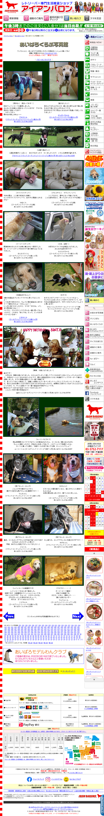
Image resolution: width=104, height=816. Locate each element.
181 (35, 629)
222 (53, 625)
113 (32, 634)
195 (65, 627)
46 (59, 638)
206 (29, 627)
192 (75, 627)
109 (45, 634)
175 (55, 629)
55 (36, 638)
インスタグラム (53, 779)
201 (45, 627)
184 (25, 629)
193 (72, 627)
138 (25, 632)
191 (78, 627)
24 (38, 639)
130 (52, 632)
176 (52, 629)
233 (20, 625)
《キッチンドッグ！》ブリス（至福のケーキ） (94, 599)
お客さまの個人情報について (36, 791)
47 (56, 638)
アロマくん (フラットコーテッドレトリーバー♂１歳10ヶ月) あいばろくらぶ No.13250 (23, 119)
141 (15, 632)
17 (56, 639)
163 (19, 631)
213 (5, 627)
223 (49, 625)
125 (68, 632)
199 (52, 627)
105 (58, 634)
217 (69, 625)
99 (78, 634)
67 (5, 638)
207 (25, 627)
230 (26, 625)
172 (65, 629)
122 (78, 632)
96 (7, 636)
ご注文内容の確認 (79, 791)
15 (61, 639)
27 (30, 639)
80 (49, 636)
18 (54, 639)
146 (75, 631)
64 (13, 638)
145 (78, 631)
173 (62, 629)
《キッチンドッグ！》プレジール (94, 671)
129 (55, 632)
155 (45, 631)
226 (39, 625)
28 (28, 639)
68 (79, 636)
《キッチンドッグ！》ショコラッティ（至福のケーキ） (94, 623)
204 (35, 627)
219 (62, 625)
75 (61, 636)
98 (80, 634)
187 (15, 629)
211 (12, 627)
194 (68, 627)
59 (25, 638)
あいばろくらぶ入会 (52, 791)
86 (33, 636)
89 (25, 636)
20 (49, 639)
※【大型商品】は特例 (91, 708)
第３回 (40, 643)
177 (48, 629)
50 (49, 638)
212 (9, 627)
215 (76, 625)
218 (66, 625)
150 (62, 631)
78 (54, 636)
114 (29, 634)
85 (36, 636)
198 (55, 627)
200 (48, 627)
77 (56, 636)
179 (42, 629)
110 (42, 634)
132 (45, 632)
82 (43, 636)
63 (15, 638)
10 (74, 639)
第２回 (35, 643)
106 (55, 634)
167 (5, 631)
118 (15, 634)
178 (45, 629)
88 (28, 636)
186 (19, 629)
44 (64, 638)
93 (15, 636)
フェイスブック (35, 779)
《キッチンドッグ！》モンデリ (94, 575)
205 (32, 627)
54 (38, 638)
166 (9, 631)
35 (10, 639)
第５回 (51, 643)
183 (29, 629)
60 (23, 638)
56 (33, 638)
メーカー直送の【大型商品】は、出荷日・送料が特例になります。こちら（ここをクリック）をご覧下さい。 (53, 731)
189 (9, 629)
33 (15, 639)
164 (15, 631)
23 (41, 639)
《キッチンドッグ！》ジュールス (94, 648)
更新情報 (11, 791)
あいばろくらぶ (19, 36)
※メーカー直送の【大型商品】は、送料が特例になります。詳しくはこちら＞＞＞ (29, 759)
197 (58, 627)
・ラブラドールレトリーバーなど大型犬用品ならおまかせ (53, 807)
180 (39, 629)
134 (39, 632)
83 (41, 636)
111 (39, 634)
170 (72, 629)
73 (66, 636)
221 (56, 625)
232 (23, 625)
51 (46, 638)
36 (7, 639)
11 (72, 639)
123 (75, 632)
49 (51, 638)
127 (62, 632)
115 (25, 634)
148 (68, 631)
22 (43, 639)
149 (65, 631)
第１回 (30, 643)
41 (72, 638)
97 (5, 636)
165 (12, 631)
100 (75, 634)
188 (12, 629)
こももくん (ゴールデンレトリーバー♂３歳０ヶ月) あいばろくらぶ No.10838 (23, 319)
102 (68, 634)
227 (36, 625)
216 (72, 625)
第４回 (46, 643)
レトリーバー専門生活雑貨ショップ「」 (53, 809)
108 (48, 634)
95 (10, 636)
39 (77, 638)
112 (35, 634)
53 (41, 638)
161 (25, 631)
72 (69, 636)
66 (7, 638)
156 (42, 631)
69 (77, 636)
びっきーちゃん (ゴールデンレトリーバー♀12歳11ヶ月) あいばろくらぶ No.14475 (63, 117)
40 (74, 638)
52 (43, 638)
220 (59, 625)
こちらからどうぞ (50, 53)
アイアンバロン (8, 36)
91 (20, 636)
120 (9, 634)
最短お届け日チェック (66, 791)
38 (79, 638)
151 (58, 631)
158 (35, 631)
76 (59, 636)
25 (36, 639)
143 (9, 632)
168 (78, 629)
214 (79, 625)
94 (13, 636)
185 (22, 629)
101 (72, 634)
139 (22, 632)
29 (25, 639)
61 (20, 638)
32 (18, 639)
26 (33, 639)
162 (22, 631)
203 (39, 627)
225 (43, 625)
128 (58, 632)
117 (19, 634)
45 (61, 638)
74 (64, 636)
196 (62, 627)
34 (13, 639)
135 (35, 632)
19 (51, 639)
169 (75, 629)
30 (23, 639)
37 (5, 639)
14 (64, 639)
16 (59, 639)
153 (52, 631)
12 (69, 639)
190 (5, 629)
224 (46, 625)
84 (38, 636)
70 (74, 636)
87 (30, 636)
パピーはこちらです (43, 59)
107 (52, 634)
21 (46, 639)
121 (5, 634)
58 (28, 638)
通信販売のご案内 (20, 791)
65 (10, 638)
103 (65, 634)
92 (18, 636)
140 (19, 632)
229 (30, 625)
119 (12, 634)
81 (46, 636)
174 (58, 629)
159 (32, 631)
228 (33, 625)
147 (72, 631)
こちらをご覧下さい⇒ (75, 773)
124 (72, 632)
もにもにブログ (72, 779)
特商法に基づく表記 (92, 791)
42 (69, 638)
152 (55, 631)
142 (12, 632)
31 (20, 639)
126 (65, 632)
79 (51, 636)
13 (66, 639)
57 (30, 638)
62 (18, 638)
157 (39, 631)
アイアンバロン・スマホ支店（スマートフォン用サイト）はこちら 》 (53, 802)
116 (22, 634)
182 (32, 629)
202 (42, 627)
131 (48, 632)
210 (15, 627)
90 (23, 636)
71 (72, 636)
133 (42, 632)
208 (22, 627)
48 (54, 638)
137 (29, 632)
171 (68, 629)
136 (32, 632)
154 (48, 631)
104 (62, 634)
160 (29, 631)
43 (66, 638)
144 (5, 632)
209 (19, 627)
